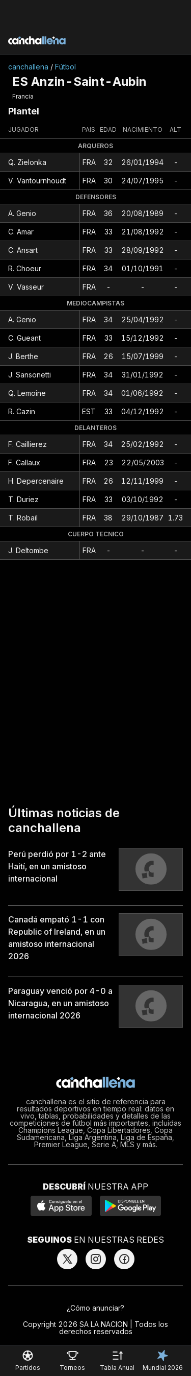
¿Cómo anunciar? (95, 1307)
